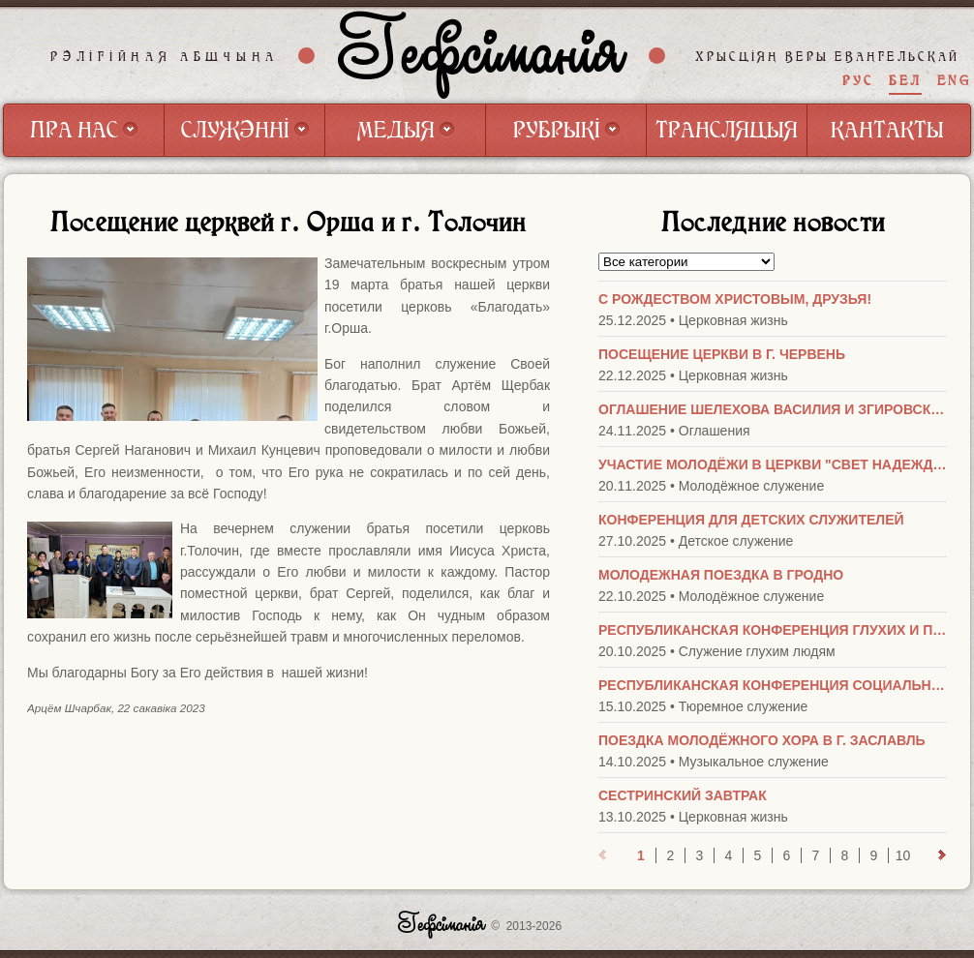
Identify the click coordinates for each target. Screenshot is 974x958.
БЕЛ (905, 81)
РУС (857, 81)
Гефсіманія (482, 55)
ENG (954, 81)
